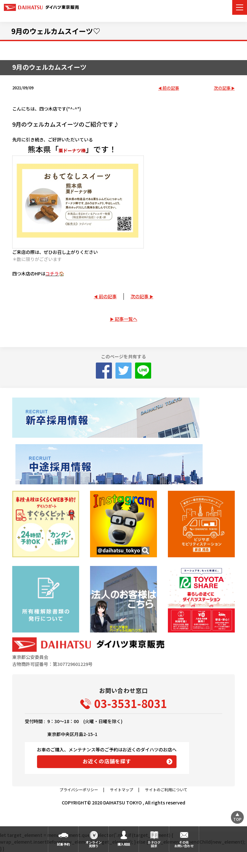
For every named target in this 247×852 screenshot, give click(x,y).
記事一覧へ (126, 319)
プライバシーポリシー (78, 789)
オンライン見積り (94, 844)
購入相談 (123, 844)
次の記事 (222, 88)
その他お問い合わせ (184, 844)
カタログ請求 (154, 844)
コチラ (52, 273)
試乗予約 (63, 844)
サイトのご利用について (166, 789)
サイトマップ (121, 789)
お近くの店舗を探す (107, 761)
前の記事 (170, 88)
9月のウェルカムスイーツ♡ (55, 30)
